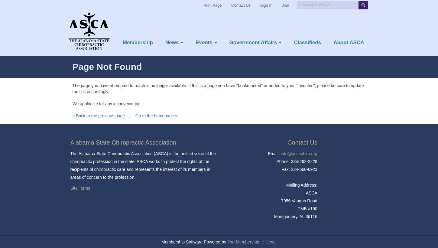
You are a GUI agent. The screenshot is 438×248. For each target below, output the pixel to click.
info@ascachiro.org (299, 153)
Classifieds (307, 42)
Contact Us (241, 5)
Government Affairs (255, 42)
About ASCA (348, 42)
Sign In (266, 5)
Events (206, 42)
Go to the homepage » (156, 115)
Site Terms (80, 188)
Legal (271, 242)
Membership (138, 42)
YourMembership (243, 242)
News (174, 42)
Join (285, 5)
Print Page (212, 5)
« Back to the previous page (99, 115)
